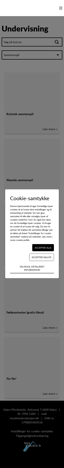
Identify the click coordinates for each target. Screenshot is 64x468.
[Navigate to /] (10, 8)
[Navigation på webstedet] (60, 8)
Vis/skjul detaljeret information (32, 268)
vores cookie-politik (19, 240)
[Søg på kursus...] (55, 8)
